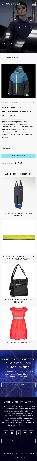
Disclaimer (20, 457)
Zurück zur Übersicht (9, 57)
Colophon (30, 454)
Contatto (18, 454)
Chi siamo (6, 454)
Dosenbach (18, 156)
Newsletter (18, 384)
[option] (18, 81)
